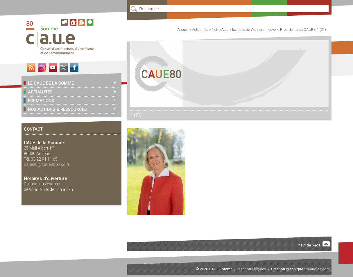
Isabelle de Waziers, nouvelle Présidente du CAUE (272, 29)
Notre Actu (220, 29)
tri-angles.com (318, 269)
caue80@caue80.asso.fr (46, 164)
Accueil (183, 29)
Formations (39, 100)
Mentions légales (251, 269)
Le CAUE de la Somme (49, 83)
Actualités (38, 91)
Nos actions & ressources (55, 109)
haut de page (314, 244)
